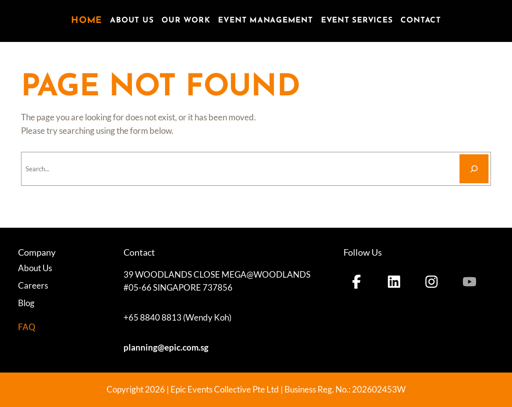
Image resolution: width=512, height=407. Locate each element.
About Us (35, 268)
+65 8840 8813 (153, 318)
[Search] (474, 168)
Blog (26, 303)
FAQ (27, 327)
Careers (33, 286)
